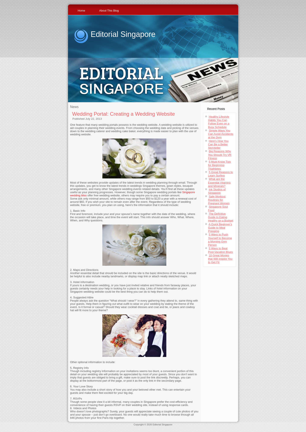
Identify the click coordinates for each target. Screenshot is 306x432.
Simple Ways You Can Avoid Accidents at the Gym (220, 134)
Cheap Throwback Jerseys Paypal (217, 427)
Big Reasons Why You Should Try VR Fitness (219, 155)
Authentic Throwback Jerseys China (153, 429)
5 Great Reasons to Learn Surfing (220, 174)
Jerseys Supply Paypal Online (87, 427)
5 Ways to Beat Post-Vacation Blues (220, 250)
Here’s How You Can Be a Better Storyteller (218, 144)
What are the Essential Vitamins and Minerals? (219, 182)
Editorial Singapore (123, 34)
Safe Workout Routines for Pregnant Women (219, 200)
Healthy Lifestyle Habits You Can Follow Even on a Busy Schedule (218, 122)
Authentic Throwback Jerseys (146, 427)
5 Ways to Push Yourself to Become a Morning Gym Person (220, 240)
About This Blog (109, 10)
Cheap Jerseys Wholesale (117, 427)
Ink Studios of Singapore (217, 191)
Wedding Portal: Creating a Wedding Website (123, 114)
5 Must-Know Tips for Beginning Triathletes (219, 165)
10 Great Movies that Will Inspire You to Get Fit (220, 259)
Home (81, 10)
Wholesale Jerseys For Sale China (180, 427)
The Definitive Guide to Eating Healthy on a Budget (220, 217)
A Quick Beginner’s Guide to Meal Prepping (220, 228)
